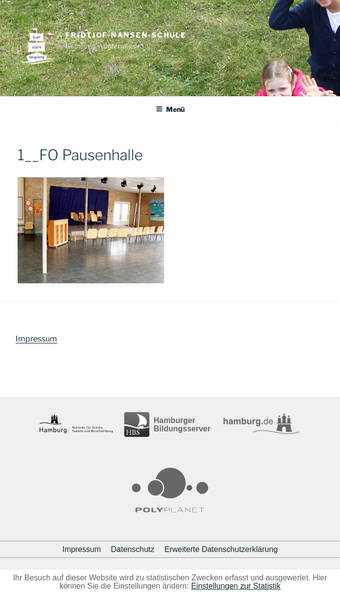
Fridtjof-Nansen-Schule (126, 35)
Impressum (36, 338)
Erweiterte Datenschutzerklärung (220, 549)
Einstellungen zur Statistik (235, 586)
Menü (170, 109)
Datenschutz (132, 549)
